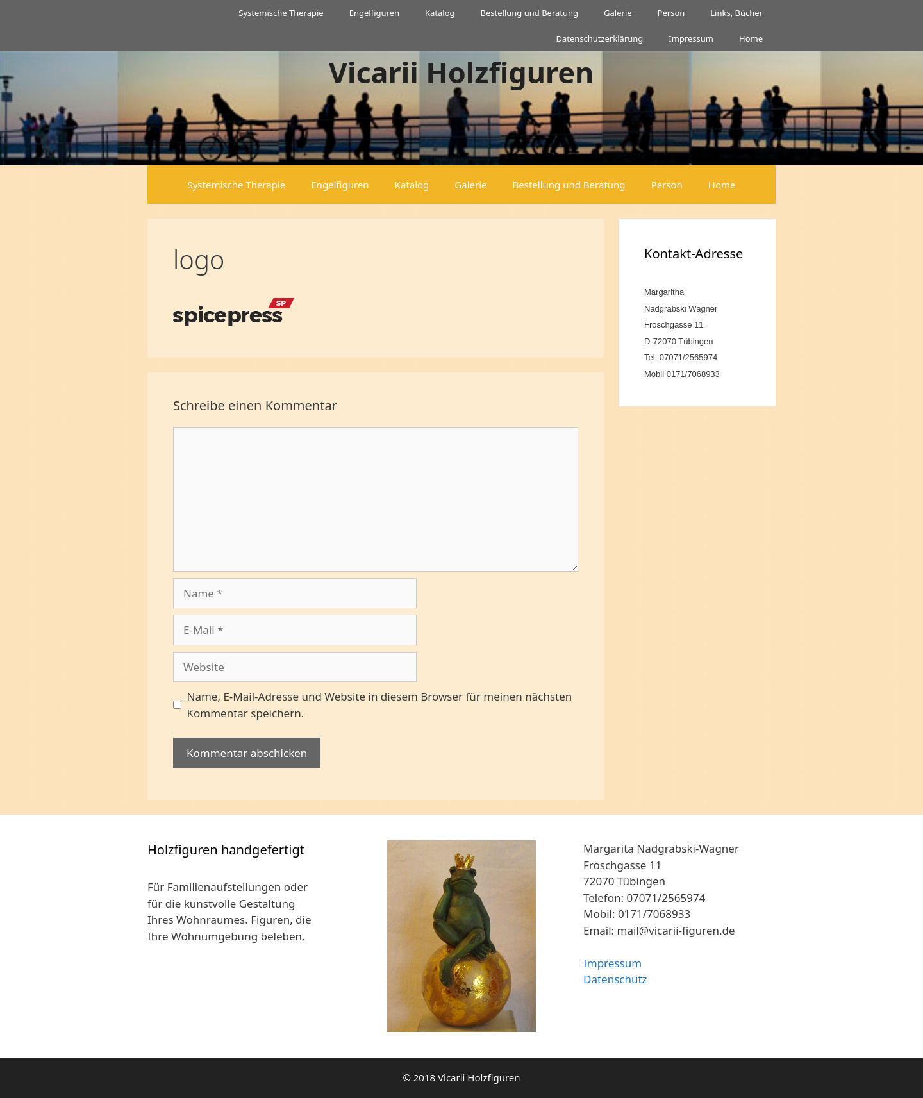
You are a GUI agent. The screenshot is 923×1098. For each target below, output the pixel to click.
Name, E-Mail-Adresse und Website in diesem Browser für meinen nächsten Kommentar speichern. (379, 704)
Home (751, 38)
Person (671, 13)
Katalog (440, 13)
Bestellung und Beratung (530, 13)
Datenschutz (615, 979)
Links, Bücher (736, 13)
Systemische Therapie (280, 13)
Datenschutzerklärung (599, 38)
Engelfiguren (374, 13)
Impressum (691, 38)
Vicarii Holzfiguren (461, 72)
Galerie (618, 13)
